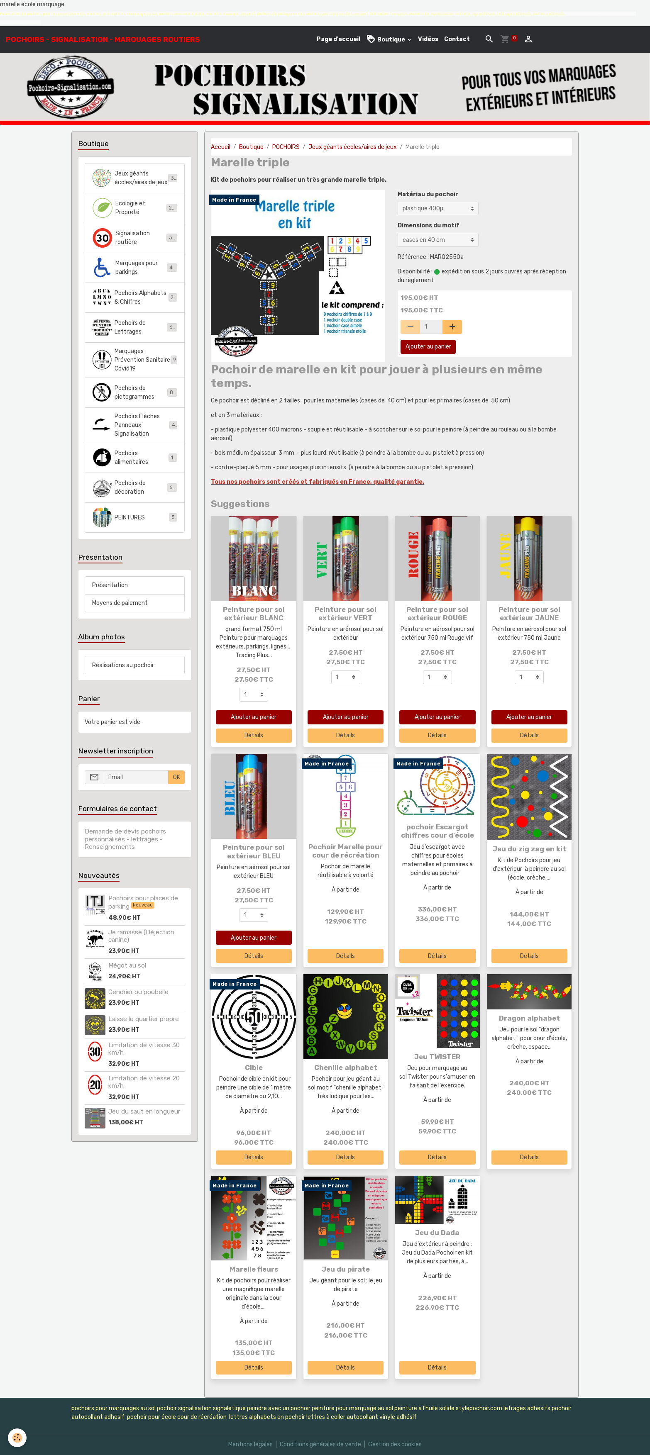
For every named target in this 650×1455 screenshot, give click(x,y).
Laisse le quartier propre (143, 1019)
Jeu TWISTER (437, 1057)
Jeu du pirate (346, 1269)
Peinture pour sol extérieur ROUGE (437, 613)
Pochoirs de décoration (134, 487)
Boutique (386, 39)
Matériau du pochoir (428, 194)
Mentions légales (250, 1444)
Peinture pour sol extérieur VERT (345, 613)
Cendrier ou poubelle (138, 992)
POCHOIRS (286, 147)
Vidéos (428, 39)
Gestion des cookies (395, 1444)
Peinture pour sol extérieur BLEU (254, 851)
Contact (457, 39)
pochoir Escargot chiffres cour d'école (437, 831)
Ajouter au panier (428, 346)
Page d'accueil (338, 39)
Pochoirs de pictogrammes (134, 392)
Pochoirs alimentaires (134, 457)
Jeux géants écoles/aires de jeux (352, 147)
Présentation (110, 585)
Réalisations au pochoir (123, 665)
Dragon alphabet (529, 1018)
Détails (253, 735)
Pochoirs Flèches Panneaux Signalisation (134, 425)
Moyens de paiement (120, 603)
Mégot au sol (127, 965)
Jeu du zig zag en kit (529, 849)
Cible (254, 1067)
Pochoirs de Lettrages (134, 327)
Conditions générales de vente (320, 1444)
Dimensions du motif (428, 225)
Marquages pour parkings (134, 267)
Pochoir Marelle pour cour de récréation (345, 851)
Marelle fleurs (254, 1269)
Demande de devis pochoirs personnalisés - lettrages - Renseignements (125, 839)
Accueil (220, 147)
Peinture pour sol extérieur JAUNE (529, 613)
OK (176, 777)
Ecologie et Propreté (134, 207)
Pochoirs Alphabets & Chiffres (134, 297)
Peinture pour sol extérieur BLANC (254, 613)
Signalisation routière (134, 237)
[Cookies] (17, 1437)
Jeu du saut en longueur (144, 1111)
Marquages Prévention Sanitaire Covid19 (134, 360)
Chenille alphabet (345, 1067)
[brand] (103, 39)
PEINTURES (134, 517)
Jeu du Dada (437, 1232)
